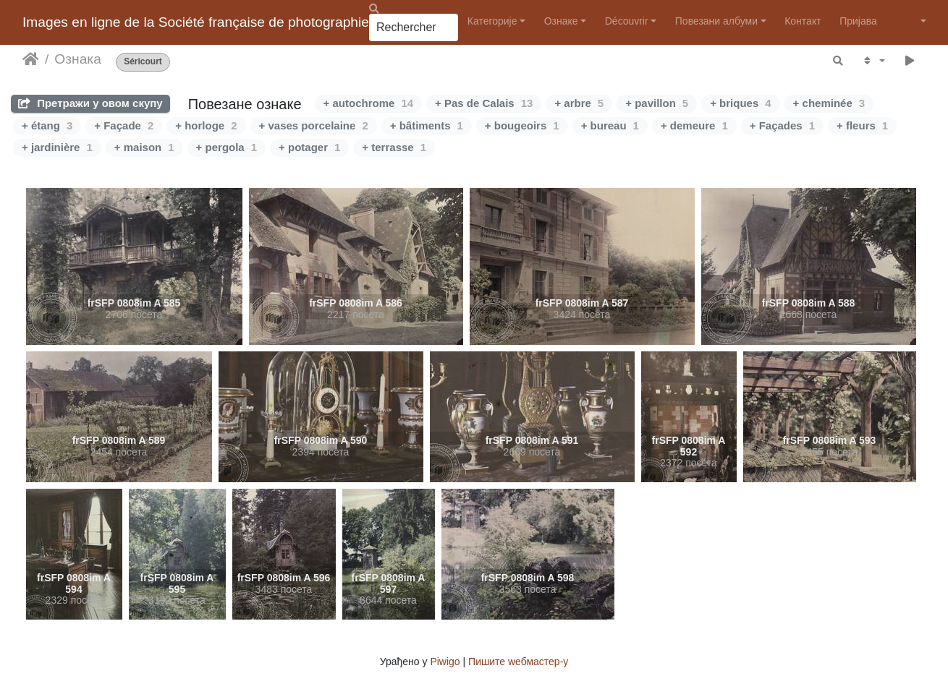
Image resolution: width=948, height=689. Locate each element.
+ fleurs (862, 125)
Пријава (858, 21)
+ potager (309, 147)
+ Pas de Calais (484, 103)
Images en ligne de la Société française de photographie (195, 22)
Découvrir (626, 21)
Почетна (30, 59)
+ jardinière (57, 147)
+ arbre (579, 103)
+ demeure (694, 125)
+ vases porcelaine (313, 125)
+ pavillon (656, 103)
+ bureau (610, 125)
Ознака (77, 59)
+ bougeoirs (522, 125)
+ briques (740, 103)
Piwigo (445, 661)
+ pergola (226, 147)
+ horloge (206, 125)
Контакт (802, 21)
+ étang (47, 125)
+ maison (144, 147)
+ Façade (123, 125)
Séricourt (143, 62)
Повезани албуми (716, 21)
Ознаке (561, 21)
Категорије (492, 21)
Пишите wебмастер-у (518, 661)
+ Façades (782, 125)
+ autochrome (368, 103)
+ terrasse (394, 147)
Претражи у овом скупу (90, 103)
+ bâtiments (426, 125)
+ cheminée (829, 103)
